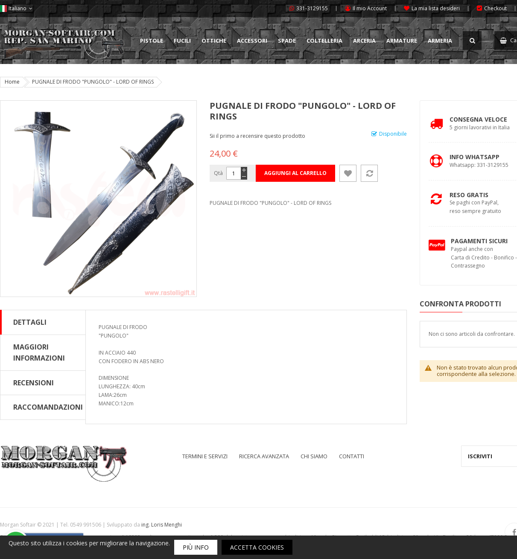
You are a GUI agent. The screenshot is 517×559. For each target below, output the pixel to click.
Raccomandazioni (48, 407)
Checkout (495, 8)
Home (12, 81)
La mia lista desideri (436, 8)
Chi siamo (314, 456)
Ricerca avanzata (264, 456)
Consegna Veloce (478, 119)
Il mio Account (370, 8)
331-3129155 (312, 8)
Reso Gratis (469, 195)
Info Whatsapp (474, 157)
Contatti (351, 456)
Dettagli (30, 322)
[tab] (43, 322)
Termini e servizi (205, 456)
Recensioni (33, 382)
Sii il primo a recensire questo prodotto (257, 136)
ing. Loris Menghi (161, 524)
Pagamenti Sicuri (479, 241)
